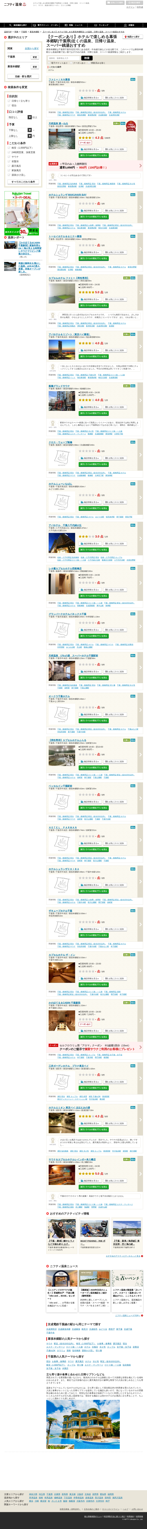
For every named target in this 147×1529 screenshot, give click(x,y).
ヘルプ (125, 1509)
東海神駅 (108, 434)
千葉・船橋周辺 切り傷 (106, 685)
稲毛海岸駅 (110, 517)
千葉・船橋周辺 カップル (85, 1055)
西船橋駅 (80, 606)
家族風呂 (16, 170)
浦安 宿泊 (61, 1096)
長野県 (95, 1494)
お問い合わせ (137, 1509)
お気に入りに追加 (116, 98)
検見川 (85, 1329)
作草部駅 (60, 647)
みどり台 (103, 1329)
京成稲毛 (93, 1329)
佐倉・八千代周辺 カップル (111, 557)
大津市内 (100, 1501)
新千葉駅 (74, 688)
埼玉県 (42, 1494)
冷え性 (103, 1347)
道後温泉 (89, 1497)
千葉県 (49, 1494)
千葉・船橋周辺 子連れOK (85, 375)
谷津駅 (81, 186)
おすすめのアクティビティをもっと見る (123, 1256)
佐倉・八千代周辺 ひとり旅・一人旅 (71, 560)
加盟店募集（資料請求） (70, 1509)
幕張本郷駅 (81, 115)
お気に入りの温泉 (115, 3)
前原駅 (111, 326)
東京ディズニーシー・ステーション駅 (72, 1099)
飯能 (65, 1501)
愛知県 (103, 1494)
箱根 (41, 1497)
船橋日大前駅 (107, 560)
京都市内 (90, 1501)
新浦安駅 (105, 1096)
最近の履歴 (134, 3)
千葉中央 (50, 1332)
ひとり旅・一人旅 (74, 1347)
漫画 (69, 1350)
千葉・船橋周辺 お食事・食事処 (88, 225)
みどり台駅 (99, 517)
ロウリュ (61, 1350)
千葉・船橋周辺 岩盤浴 (124, 644)
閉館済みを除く (98, 63)
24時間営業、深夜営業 (23, 152)
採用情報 (139, 1516)
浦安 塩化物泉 (62, 1151)
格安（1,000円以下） (86, 1343)
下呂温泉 (68, 1497)
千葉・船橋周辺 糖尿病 (106, 184)
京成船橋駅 (99, 434)
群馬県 (65, 1494)
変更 (35, 57)
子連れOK (50, 1350)
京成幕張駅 (102, 115)
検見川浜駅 (102, 228)
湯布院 (108, 1497)
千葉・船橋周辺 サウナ (66, 115)
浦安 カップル (72, 1096)
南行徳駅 (133, 1151)
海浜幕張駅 (81, 228)
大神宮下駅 (118, 434)
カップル (111, 1347)
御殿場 (72, 1501)
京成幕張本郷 (64, 1329)
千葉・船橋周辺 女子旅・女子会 (109, 1055)
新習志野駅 (61, 186)
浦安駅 (125, 1151)
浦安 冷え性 (84, 1151)
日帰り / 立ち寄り (21, 101)
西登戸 (112, 1329)
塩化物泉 (76, 1350)
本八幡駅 (78, 1207)
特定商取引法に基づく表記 (114, 1516)
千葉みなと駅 (133, 729)
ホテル (87, 1347)
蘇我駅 (106, 1057)
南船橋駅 (78, 270)
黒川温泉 (99, 1497)
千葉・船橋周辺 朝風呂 (66, 326)
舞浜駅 (102, 1099)
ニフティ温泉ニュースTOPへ (127, 1315)
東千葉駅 (87, 777)
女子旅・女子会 (124, 1347)
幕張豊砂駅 (92, 115)
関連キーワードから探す (16, 1504)
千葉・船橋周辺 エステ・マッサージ (71, 434)
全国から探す (32, 48)
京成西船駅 (90, 606)
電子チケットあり (59, 63)
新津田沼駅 (90, 326)
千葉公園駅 (84, 688)
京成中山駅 (102, 1207)
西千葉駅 (119, 517)
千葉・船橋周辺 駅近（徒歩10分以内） (90, 112)
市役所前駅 (61, 732)
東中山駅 (100, 606)
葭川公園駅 (88, 819)
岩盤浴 (136, 1347)
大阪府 (80, 1494)
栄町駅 (67, 688)
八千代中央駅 (119, 560)
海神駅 (108, 606)
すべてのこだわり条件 (23, 182)
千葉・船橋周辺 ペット (66, 378)
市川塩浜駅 (93, 1099)
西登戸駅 (128, 517)
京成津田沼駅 (114, 115)
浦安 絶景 (83, 1096)
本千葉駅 (114, 946)
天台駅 (79, 647)
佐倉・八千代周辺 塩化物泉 (68, 557)
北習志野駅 (131, 560)
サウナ (49, 1343)
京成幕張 (76, 1329)
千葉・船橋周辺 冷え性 (126, 184)
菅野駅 (94, 1207)
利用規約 (130, 1516)
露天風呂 (117, 1343)
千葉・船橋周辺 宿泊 (65, 112)
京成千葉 (128, 1329)
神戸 (108, 1501)
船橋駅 (90, 434)
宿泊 (125, 1343)
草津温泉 (33, 1497)
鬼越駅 (87, 1207)
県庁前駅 (101, 902)
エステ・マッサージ (55, 1347)
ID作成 (140, 7)
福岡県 (111, 1494)
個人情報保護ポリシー (93, 1516)
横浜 (31, 1501)
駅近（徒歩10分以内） (64, 1343)
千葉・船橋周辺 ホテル (117, 112)
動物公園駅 (88, 647)
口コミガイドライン (111, 1509)
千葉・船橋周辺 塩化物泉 (67, 184)
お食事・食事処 (104, 1343)
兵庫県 (57, 1494)
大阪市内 (80, 1501)
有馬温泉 (48, 1497)
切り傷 (99, 1350)
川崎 (37, 1501)
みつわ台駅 (70, 647)
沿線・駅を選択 (23, 76)
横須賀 (43, 1501)
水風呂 (95, 1347)
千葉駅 (60, 688)
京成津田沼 (51, 1329)
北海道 (88, 1494)
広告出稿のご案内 (91, 1509)
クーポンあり (79, 63)
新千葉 (119, 1329)
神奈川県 (33, 1494)
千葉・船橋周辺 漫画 (112, 992)
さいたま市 (56, 1501)
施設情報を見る (90, 98)
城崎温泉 (58, 1497)
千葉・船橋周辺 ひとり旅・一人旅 (111, 375)
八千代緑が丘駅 (94, 560)
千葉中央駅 (81, 732)
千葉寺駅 (89, 1057)
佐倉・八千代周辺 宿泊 (90, 557)
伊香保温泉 (79, 1497)
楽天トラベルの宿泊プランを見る (93, 104)
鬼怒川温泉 (117, 1497)
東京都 (72, 1494)
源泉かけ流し (88, 1350)
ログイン (130, 7)
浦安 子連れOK (95, 1096)
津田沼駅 (80, 326)
